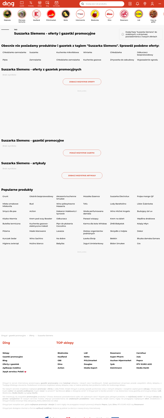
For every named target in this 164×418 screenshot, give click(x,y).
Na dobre (60, 238)
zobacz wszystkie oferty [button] (82, 82)
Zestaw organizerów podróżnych (93, 232)
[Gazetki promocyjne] (22, 4)
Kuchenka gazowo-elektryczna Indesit (38, 224)
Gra (138, 243)
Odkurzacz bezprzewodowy (145, 53)
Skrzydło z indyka (118, 231)
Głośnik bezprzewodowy (41, 196)
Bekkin (113, 238)
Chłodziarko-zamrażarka (14, 52)
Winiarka (87, 52)
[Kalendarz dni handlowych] (56, 4)
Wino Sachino (36, 238)
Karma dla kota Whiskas (95, 223)
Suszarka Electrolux (119, 196)
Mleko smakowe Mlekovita (10, 205)
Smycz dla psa (9, 211)
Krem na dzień (117, 218)
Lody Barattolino (118, 204)
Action (32, 211)
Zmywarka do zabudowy (122, 60)
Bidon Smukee (117, 243)
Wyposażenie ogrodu (147, 60)
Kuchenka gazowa (92, 60)
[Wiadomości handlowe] (47, 4)
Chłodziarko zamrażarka (68, 60)
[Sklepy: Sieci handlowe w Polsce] (40, 4)
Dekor (140, 231)
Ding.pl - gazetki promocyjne (13, 335)
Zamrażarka (35, 60)
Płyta (5, 60)
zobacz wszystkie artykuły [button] (82, 175)
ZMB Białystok (117, 223)
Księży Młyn (142, 223)
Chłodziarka (116, 52)
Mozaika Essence (91, 196)
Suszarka (33, 52)
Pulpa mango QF (145, 196)
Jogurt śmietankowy (93, 243)
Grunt (5, 196)
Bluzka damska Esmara (148, 238)
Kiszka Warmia (10, 218)
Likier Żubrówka (145, 204)
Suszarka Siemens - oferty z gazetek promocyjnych (41, 69)
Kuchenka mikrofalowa (67, 52)
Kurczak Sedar (10, 238)
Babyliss (60, 243)
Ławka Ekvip (89, 238)
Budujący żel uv (144, 211)
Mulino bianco (36, 243)
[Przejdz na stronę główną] (8, 4)
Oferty (31, 335)
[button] (130, 4)
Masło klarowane (37, 231)
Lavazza (60, 231)
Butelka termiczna (11, 223)
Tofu (85, 204)
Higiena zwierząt (11, 243)
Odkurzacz (61, 218)
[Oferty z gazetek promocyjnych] (31, 4)
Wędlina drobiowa (146, 218)
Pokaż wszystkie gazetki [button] (82, 153)
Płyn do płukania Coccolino (64, 224)
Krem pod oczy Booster (40, 218)
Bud (31, 204)
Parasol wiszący (90, 218)
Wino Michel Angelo (120, 211)
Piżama (6, 231)
